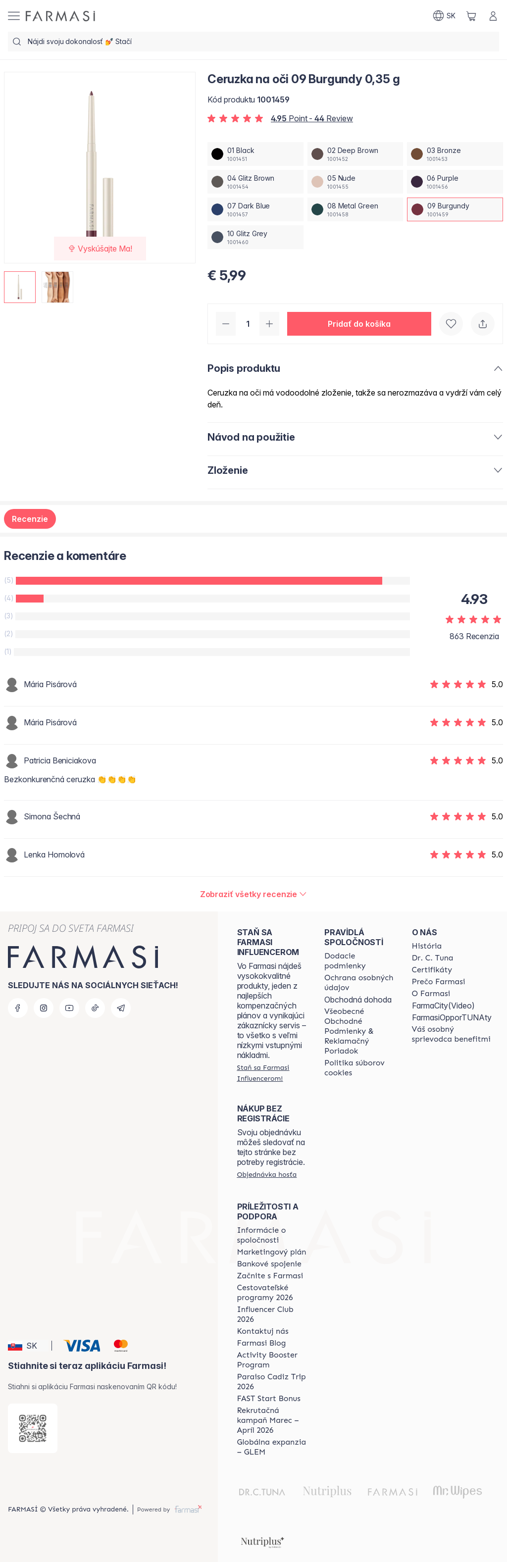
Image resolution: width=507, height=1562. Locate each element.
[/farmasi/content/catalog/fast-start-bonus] (269, 1399)
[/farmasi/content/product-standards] (432, 970)
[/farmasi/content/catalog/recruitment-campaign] (271, 1420)
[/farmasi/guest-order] (267, 1174)
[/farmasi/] (60, 16)
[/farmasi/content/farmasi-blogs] (261, 1343)
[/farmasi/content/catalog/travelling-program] (271, 1293)
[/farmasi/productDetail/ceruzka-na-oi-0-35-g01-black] (255, 154)
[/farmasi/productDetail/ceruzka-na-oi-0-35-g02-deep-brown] (355, 154)
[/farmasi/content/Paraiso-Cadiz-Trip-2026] (271, 1382)
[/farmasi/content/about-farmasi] (427, 946)
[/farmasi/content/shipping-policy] (359, 961)
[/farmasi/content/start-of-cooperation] (270, 1276)
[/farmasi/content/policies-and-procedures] (359, 983)
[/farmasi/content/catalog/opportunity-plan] (271, 1252)
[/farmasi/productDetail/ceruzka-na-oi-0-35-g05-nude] (355, 182)
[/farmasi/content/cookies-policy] (359, 1068)
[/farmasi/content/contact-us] (263, 1331)
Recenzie (30, 519)
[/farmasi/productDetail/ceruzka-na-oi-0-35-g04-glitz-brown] (255, 182)
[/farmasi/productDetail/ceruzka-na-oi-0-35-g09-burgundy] (455, 209)
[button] (359, 324)
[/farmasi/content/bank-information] (269, 1264)
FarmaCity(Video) (443, 1005)
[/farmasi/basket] (471, 16)
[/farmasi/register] (271, 1073)
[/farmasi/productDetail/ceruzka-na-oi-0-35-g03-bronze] (455, 154)
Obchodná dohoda (358, 1000)
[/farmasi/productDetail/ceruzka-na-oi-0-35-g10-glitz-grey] (255, 237)
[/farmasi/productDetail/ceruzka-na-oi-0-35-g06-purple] (455, 182)
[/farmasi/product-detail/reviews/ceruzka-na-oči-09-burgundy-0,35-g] (253, 894)
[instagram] (43, 1008)
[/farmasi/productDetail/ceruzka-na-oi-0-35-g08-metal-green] (355, 209)
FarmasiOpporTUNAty (452, 1017)
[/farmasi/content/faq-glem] (271, 1447)
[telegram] (121, 1008)
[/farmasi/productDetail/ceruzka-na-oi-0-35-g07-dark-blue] (255, 209)
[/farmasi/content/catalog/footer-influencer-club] (271, 1314)
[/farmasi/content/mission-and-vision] (433, 958)
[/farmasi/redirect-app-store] (32, 1428)
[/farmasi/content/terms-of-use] (359, 1031)
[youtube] (69, 1008)
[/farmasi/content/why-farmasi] (438, 982)
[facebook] (18, 1008)
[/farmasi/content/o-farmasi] (431, 994)
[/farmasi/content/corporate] (271, 1235)
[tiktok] (95, 1008)
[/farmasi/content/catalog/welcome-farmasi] (452, 1034)
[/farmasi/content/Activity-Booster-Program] (271, 1360)
